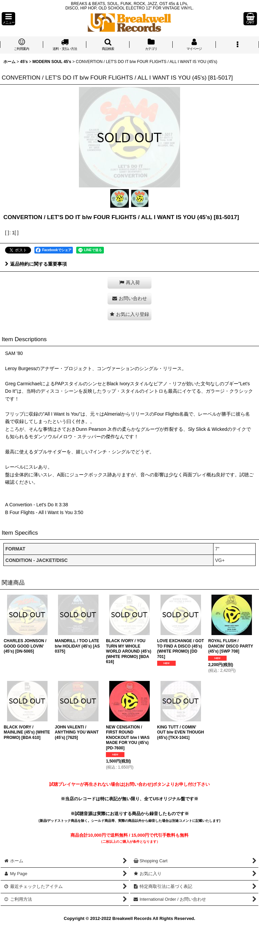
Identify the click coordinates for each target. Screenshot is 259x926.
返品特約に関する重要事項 (36, 264)
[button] (8, 18)
